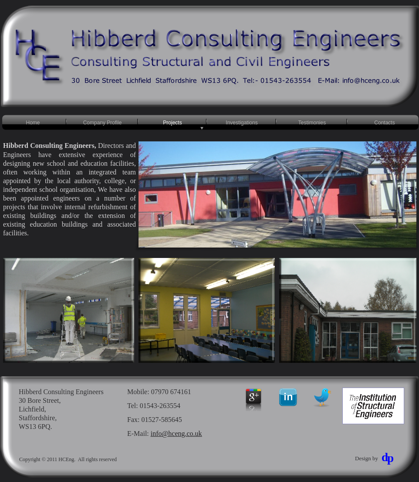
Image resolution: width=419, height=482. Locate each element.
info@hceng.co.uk (176, 433)
